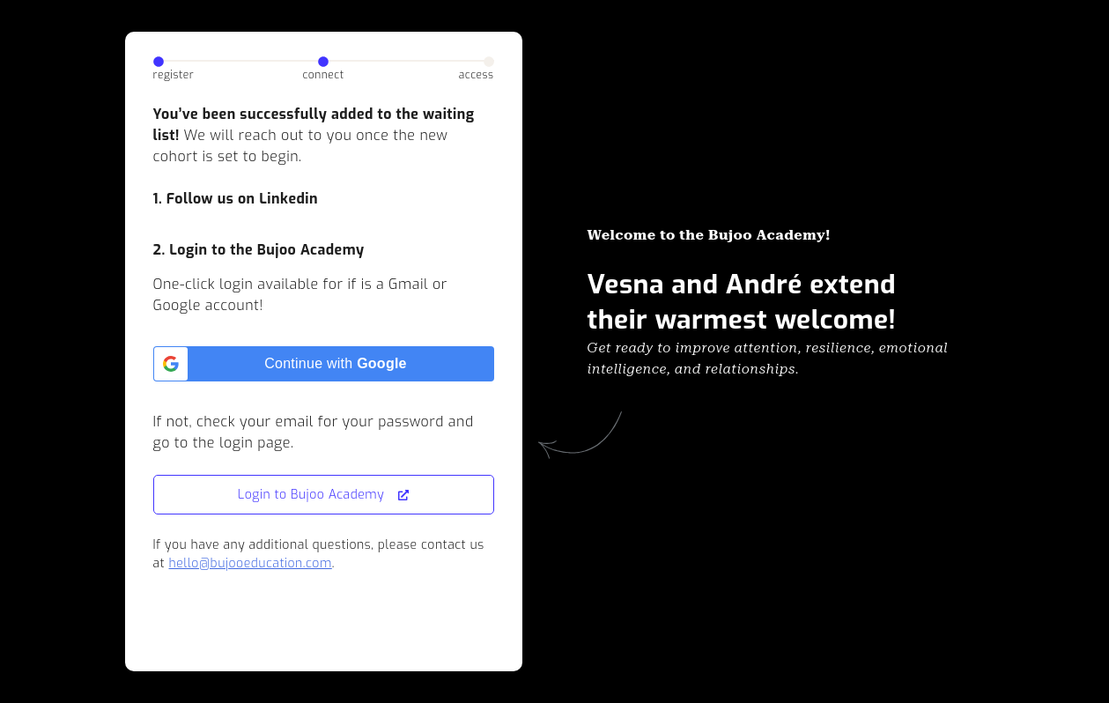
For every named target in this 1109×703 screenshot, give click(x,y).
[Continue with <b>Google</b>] (323, 363)
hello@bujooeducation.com (250, 563)
